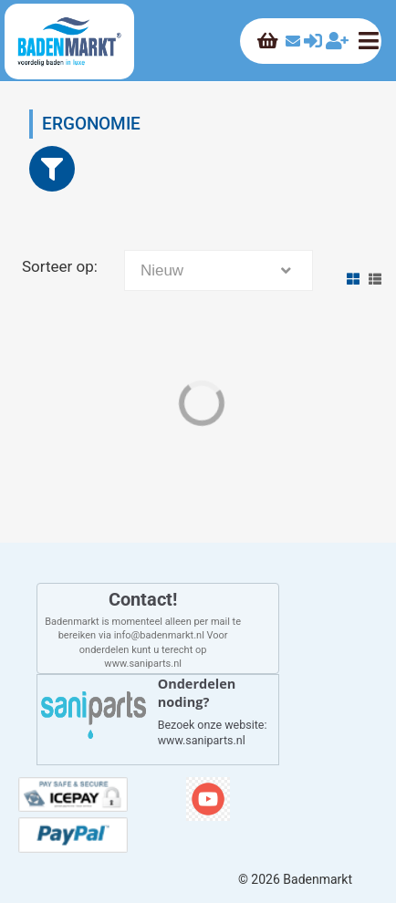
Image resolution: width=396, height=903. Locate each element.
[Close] (52, 169)
